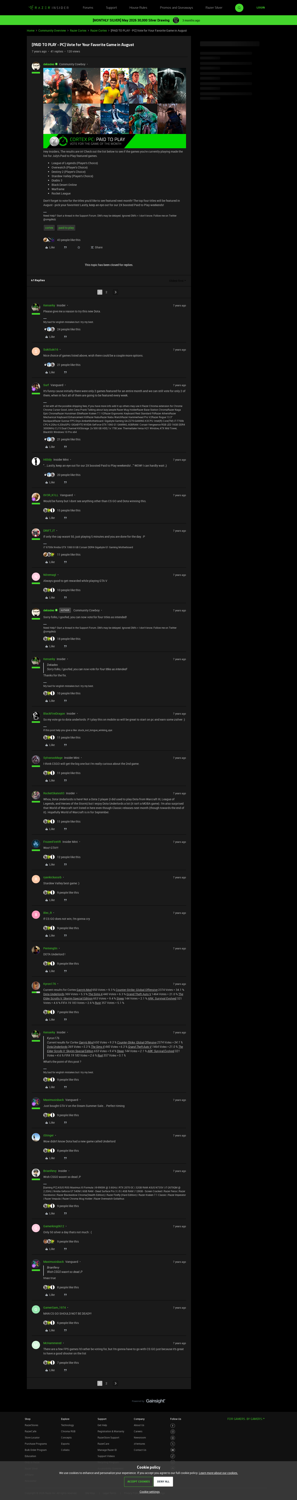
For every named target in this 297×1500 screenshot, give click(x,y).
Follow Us (175, 1419)
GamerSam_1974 (54, 1307)
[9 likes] (61, 892)
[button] (260, 8)
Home (30, 30)
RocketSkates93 (53, 793)
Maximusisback (53, 1100)
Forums (88, 7)
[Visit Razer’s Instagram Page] (172, 1431)
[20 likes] (61, 475)
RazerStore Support (108, 1437)
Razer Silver (214, 7)
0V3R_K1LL (50, 495)
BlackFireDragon (54, 713)
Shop (28, 1419)
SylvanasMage (52, 758)
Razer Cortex (78, 30)
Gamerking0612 (53, 1226)
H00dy (47, 459)
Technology (67, 1425)
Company (139, 1419)
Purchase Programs (36, 1443)
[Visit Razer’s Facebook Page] (172, 1425)
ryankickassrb (52, 877)
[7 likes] (61, 1012)
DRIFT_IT (49, 530)
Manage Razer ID (107, 1449)
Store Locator (32, 1437)
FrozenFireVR (52, 842)
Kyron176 (49, 984)
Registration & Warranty (111, 1431)
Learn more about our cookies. (218, 1473)
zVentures (139, 1443)
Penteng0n (50, 948)
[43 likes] (61, 240)
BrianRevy (50, 1171)
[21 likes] (61, 365)
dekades (48, 64)
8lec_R (47, 913)
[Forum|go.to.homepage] (48, 8)
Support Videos (106, 1456)
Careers (138, 1431)
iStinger (48, 1135)
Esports (65, 1443)
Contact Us (140, 1449)
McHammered (52, 1343)
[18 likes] (61, 639)
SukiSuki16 (50, 349)
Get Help (102, 1425)
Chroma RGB (68, 1431)
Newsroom (140, 1437)
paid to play (66, 228)
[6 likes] (61, 1323)
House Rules (138, 7)
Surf (46, 385)
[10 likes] (61, 590)
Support (111, 7)
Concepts (66, 1437)
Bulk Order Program (36, 1449)
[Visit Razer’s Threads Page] (172, 1438)
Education (30, 1456)
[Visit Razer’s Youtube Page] (172, 1450)
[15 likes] (61, 510)
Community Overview (52, 30)
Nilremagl (49, 575)
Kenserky (49, 305)
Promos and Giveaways (176, 7)
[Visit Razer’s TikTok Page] (172, 1456)
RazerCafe (30, 1431)
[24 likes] (61, 329)
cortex (49, 228)
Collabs (65, 1449)
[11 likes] (61, 554)
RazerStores (31, 1425)
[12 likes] (61, 857)
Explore (65, 1419)
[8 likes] (61, 1150)
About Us (139, 1425)
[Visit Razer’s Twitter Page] (172, 1444)
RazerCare (103, 1443)
